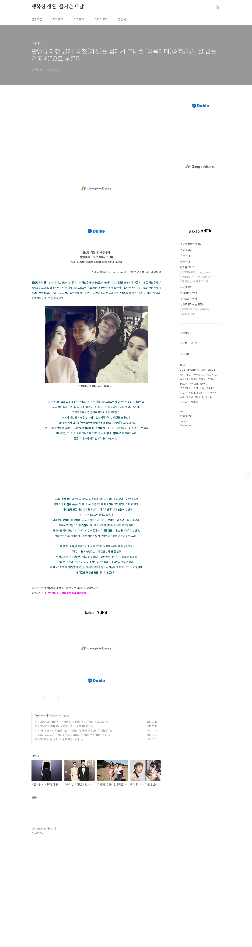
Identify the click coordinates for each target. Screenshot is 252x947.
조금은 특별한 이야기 (191, 244)
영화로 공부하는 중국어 (192, 304)
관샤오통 (184, 401)
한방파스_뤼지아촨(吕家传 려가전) (198, 276)
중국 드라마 (185, 388)
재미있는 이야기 (188, 298)
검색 (209, 7)
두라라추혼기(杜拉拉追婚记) (195, 309)
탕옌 (196, 388)
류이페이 (184, 379)
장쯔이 (192, 392)
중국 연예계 (211, 392)
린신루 (208, 397)
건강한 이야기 (187, 267)
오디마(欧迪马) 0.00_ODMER (196, 272)
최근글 (183, 342)
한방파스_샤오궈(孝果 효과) (195, 281)
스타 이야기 (42, 715)
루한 (189, 374)
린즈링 (200, 392)
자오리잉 (195, 401)
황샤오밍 (194, 383)
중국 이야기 (186, 261)
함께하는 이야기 (188, 293)
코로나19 (205, 374)
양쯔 (204, 370)
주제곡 (196, 374)
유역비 (203, 383)
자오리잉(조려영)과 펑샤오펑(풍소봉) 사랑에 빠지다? (62, 726)
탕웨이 (202, 379)
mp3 (182, 370)
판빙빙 (194, 379)
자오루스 (210, 388)
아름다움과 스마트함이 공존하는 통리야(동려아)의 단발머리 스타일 (69, 721)
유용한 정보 (186, 287)
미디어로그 (101, 19)
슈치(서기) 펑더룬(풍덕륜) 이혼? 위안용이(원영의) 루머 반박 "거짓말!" (71, 730)
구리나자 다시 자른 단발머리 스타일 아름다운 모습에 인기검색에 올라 (71, 735)
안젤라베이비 (193, 370)
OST (202, 388)
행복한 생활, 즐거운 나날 (57, 6)
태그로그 (79, 19)
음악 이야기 (186, 255)
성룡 (182, 397)
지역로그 (57, 19)
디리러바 (212, 370)
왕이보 (190, 397)
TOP (217, 830)
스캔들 (211, 379)
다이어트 (199, 397)
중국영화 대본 (188, 313)
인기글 (194, 342)
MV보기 (183, 383)
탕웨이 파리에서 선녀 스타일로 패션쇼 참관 (57, 739)
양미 (182, 374)
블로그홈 (36, 19)
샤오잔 (183, 392)
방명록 (122, 19)
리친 (214, 374)
